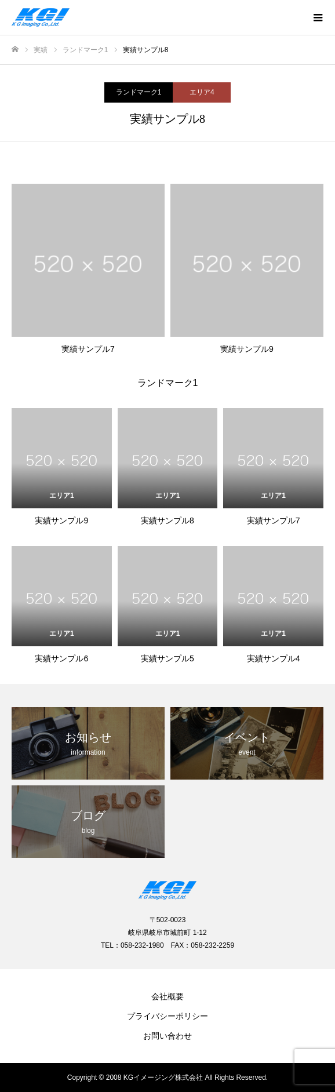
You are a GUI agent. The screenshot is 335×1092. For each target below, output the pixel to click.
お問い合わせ (167, 1035)
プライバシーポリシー (167, 1016)
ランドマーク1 (139, 92)
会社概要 (167, 996)
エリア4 (202, 92)
